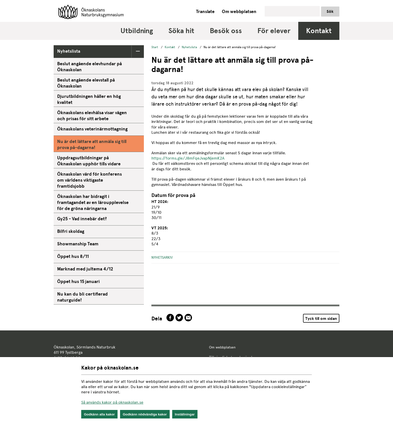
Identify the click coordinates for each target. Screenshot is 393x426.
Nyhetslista (68, 51)
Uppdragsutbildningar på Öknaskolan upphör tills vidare (89, 160)
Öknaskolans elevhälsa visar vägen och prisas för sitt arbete (92, 115)
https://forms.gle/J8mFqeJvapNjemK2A (187, 158)
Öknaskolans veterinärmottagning (92, 128)
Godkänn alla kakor (99, 414)
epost (188, 317)
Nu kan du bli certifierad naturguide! (82, 297)
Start (154, 47)
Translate (205, 11)
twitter (179, 317)
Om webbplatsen (239, 11)
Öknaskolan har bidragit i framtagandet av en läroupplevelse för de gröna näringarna (93, 202)
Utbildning (137, 30)
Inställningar (185, 414)
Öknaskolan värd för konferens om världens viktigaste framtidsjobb (89, 180)
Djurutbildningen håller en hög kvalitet (89, 99)
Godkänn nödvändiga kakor (145, 414)
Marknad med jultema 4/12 (85, 268)
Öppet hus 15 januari (78, 281)
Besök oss (226, 30)
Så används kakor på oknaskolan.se (112, 402)
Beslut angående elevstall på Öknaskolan (86, 83)
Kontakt (319, 30)
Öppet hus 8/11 (73, 256)
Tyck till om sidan (321, 318)
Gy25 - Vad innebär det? (82, 218)
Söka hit (181, 30)
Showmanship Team (78, 243)
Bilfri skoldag (70, 231)
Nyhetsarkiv (162, 257)
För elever (273, 30)
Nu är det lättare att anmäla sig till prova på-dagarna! (92, 144)
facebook (170, 317)
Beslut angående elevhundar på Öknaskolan (89, 66)
